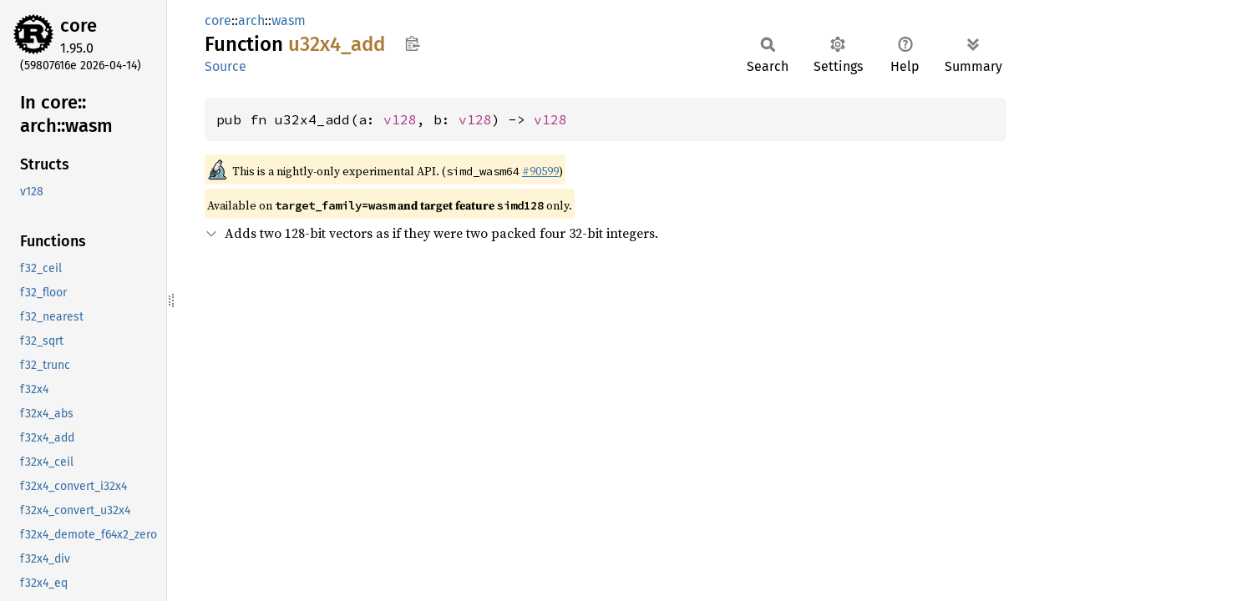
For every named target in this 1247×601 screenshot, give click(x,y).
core (78, 25)
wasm (288, 20)
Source (225, 66)
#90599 (540, 171)
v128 (400, 119)
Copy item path (412, 43)
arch (251, 20)
